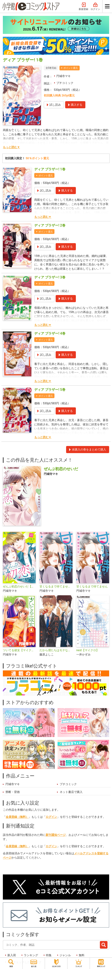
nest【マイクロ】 (87, 650)
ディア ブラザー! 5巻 (49, 389)
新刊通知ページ (56, 835)
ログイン (95, 7)
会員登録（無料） (17, 817)
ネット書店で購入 (71, 792)
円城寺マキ (63, 76)
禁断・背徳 (12, 792)
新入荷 (11, 955)
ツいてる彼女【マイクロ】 (19, 650)
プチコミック (64, 83)
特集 (49, 955)
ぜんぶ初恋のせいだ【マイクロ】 (19, 586)
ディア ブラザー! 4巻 (49, 333)
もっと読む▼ (11, 147)
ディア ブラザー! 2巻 (49, 225)
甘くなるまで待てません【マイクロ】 (55, 586)
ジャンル (65, 955)
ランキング (31, 955)
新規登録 (83, 7)
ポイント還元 (70, 68)
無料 (81, 955)
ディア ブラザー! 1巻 (49, 169)
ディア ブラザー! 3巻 (49, 277)
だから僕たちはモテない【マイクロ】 (55, 650)
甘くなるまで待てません (92, 586)
